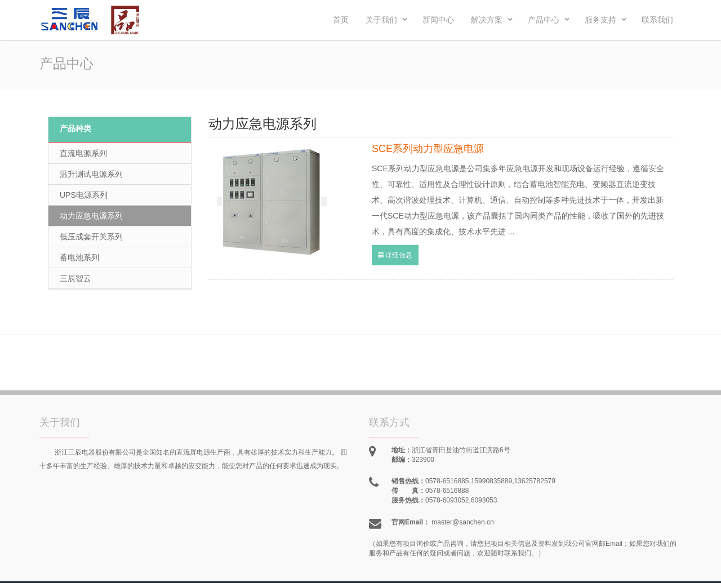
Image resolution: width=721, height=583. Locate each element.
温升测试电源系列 (91, 174)
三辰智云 (75, 278)
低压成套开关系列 (91, 236)
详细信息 (395, 255)
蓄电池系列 (79, 257)
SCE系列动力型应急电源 (428, 148)
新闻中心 (438, 19)
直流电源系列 (83, 153)
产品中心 (548, 19)
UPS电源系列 (84, 194)
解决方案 (492, 19)
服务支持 (605, 19)
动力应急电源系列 (91, 215)
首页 (341, 19)
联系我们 (657, 19)
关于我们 (386, 19)
